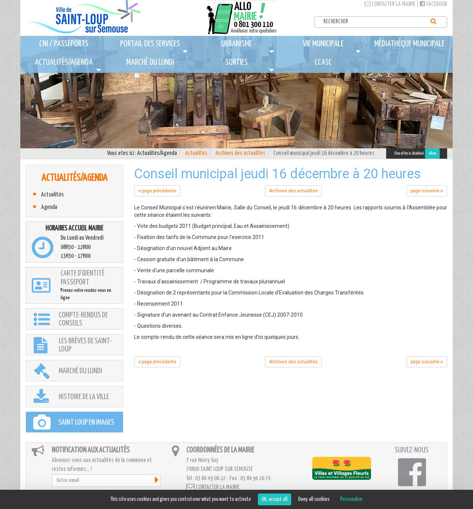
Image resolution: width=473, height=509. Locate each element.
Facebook (433, 4)
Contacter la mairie (389, 4)
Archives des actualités (240, 153)
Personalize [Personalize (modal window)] (351, 499)
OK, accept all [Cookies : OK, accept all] (274, 499)
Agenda (49, 207)
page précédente (157, 190)
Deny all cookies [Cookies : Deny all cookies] (314, 499)
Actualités (196, 153)
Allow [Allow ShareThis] (432, 153)
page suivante (427, 190)
